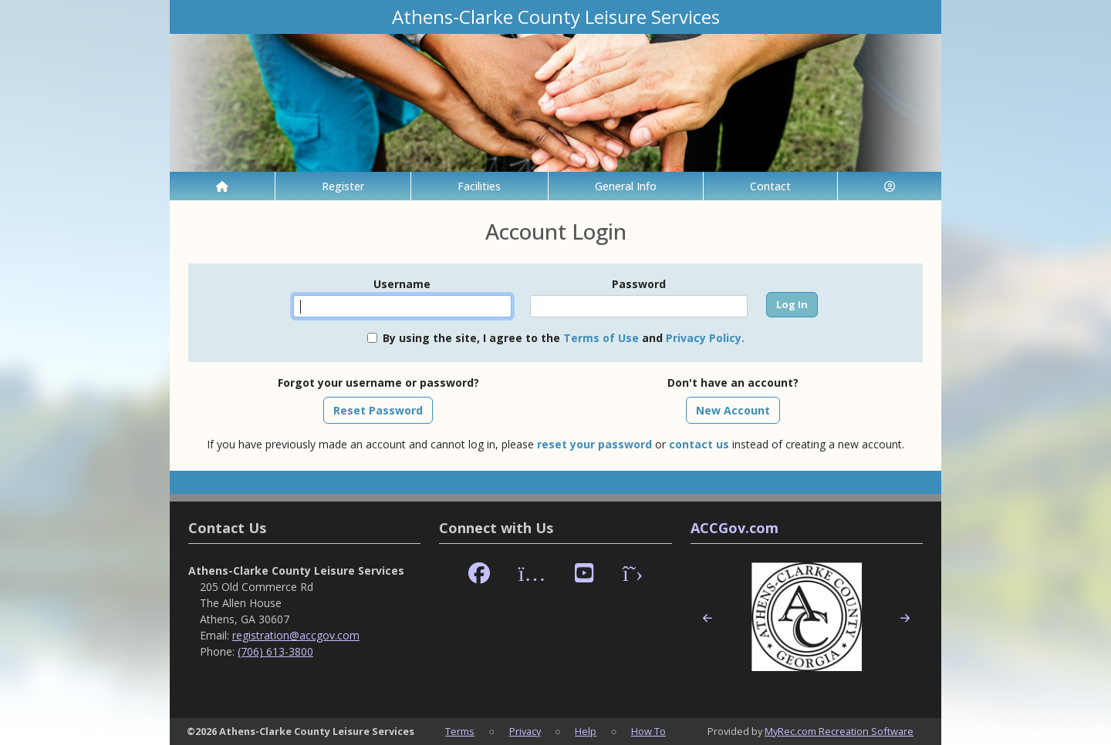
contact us (699, 444)
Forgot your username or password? (378, 382)
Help (585, 731)
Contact (770, 186)
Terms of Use (601, 338)
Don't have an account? (733, 382)
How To (648, 731)
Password (639, 284)
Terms (459, 731)
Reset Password (378, 410)
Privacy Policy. (705, 338)
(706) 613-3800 (275, 651)
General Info (626, 186)
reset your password (594, 444)
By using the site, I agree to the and (564, 338)
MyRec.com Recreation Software (839, 731)
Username (402, 284)
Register (343, 186)
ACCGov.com (734, 527)
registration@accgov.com (296, 635)
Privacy (525, 731)
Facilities (479, 186)
